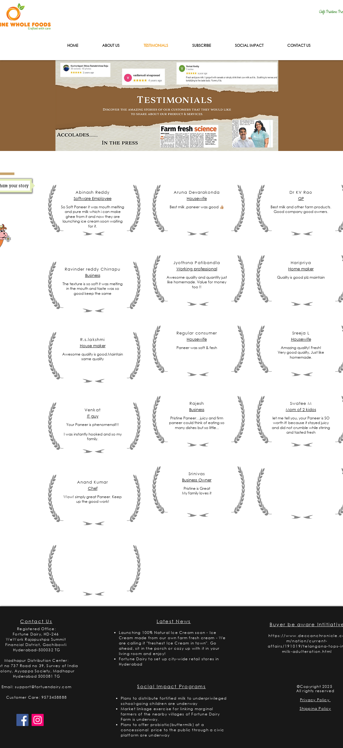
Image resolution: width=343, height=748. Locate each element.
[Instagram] (38, 720)
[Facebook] (22, 720)
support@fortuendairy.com (43, 686)
